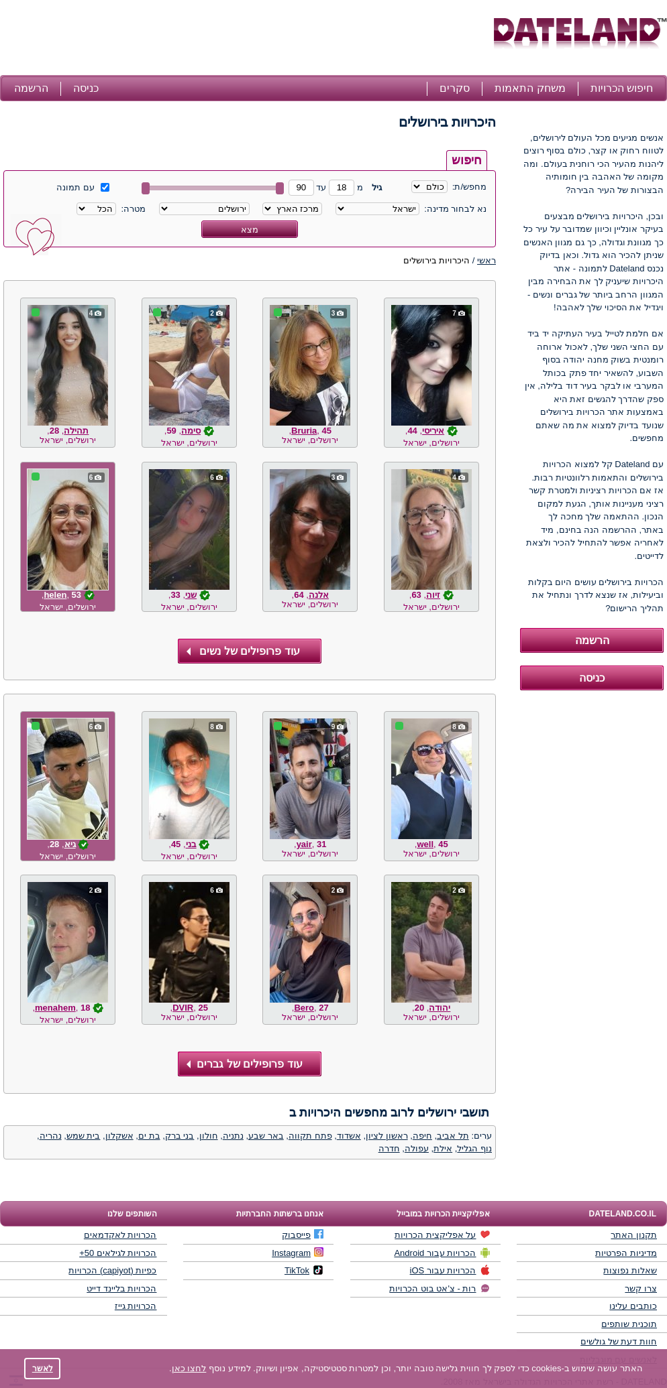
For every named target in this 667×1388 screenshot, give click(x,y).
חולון (208, 1136)
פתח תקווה (310, 1136)
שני (191, 595)
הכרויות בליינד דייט (121, 1288)
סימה (191, 431)
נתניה (233, 1136)
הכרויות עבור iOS (450, 1270)
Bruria (304, 431)
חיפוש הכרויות (622, 88)
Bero (304, 1008)
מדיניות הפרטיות (626, 1253)
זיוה (433, 595)
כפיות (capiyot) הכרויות (112, 1270)
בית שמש (83, 1136)
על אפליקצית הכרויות (442, 1234)
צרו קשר (641, 1288)
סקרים (455, 88)
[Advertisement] (245, 39)
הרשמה (31, 88)
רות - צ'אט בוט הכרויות (439, 1288)
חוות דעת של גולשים (618, 1341)
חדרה (389, 1148)
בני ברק (180, 1136)
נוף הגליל (474, 1148)
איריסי (433, 431)
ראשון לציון (387, 1136)
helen (55, 595)
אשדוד (349, 1136)
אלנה (319, 595)
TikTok (304, 1270)
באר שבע (266, 1136)
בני (191, 844)
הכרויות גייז (136, 1306)
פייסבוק (302, 1234)
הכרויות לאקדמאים (120, 1235)
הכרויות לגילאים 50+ (117, 1253)
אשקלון (119, 1136)
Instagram (297, 1252)
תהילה (76, 431)
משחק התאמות (530, 88)
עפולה (417, 1148)
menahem (55, 1008)
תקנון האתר (634, 1235)
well (425, 844)
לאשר (42, 1368)
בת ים (149, 1136)
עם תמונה (82, 187)
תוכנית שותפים (629, 1324)
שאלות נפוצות (630, 1270)
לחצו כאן (189, 1368)
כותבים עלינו (633, 1306)
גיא (70, 844)
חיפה (422, 1136)
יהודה (439, 1008)
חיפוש (467, 160)
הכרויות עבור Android (442, 1252)
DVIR (182, 1008)
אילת (442, 1148)
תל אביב (453, 1136)
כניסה (86, 88)
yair (304, 844)
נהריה (51, 1136)
